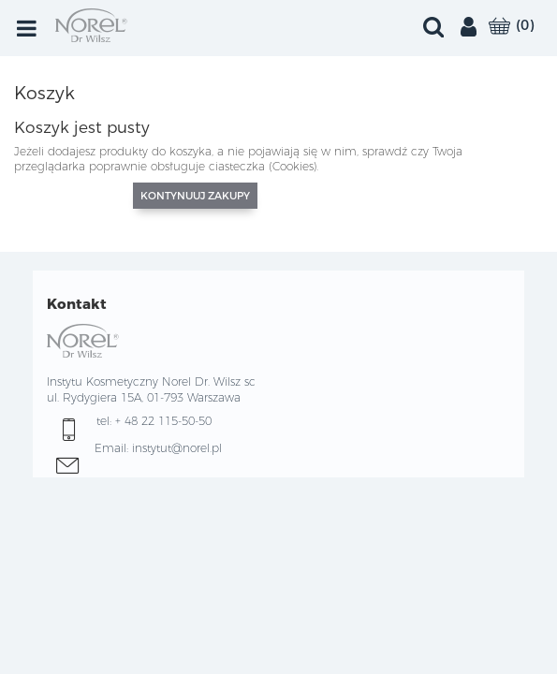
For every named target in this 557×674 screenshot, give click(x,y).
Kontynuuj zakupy (195, 195)
